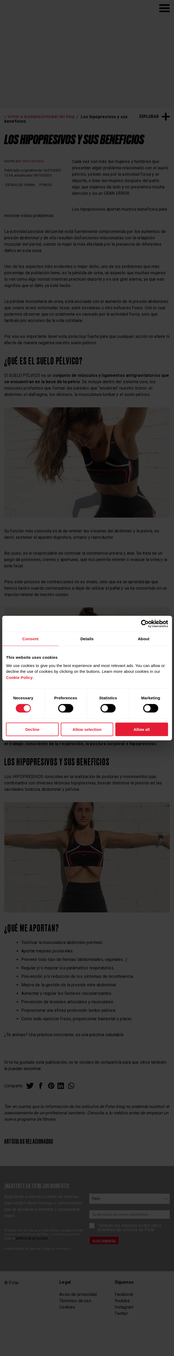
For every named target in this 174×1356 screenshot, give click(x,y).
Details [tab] (86, 638)
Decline (32, 729)
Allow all (141, 729)
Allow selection (87, 729)
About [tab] (143, 638)
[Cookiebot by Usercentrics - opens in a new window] (145, 624)
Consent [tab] (30, 638)
